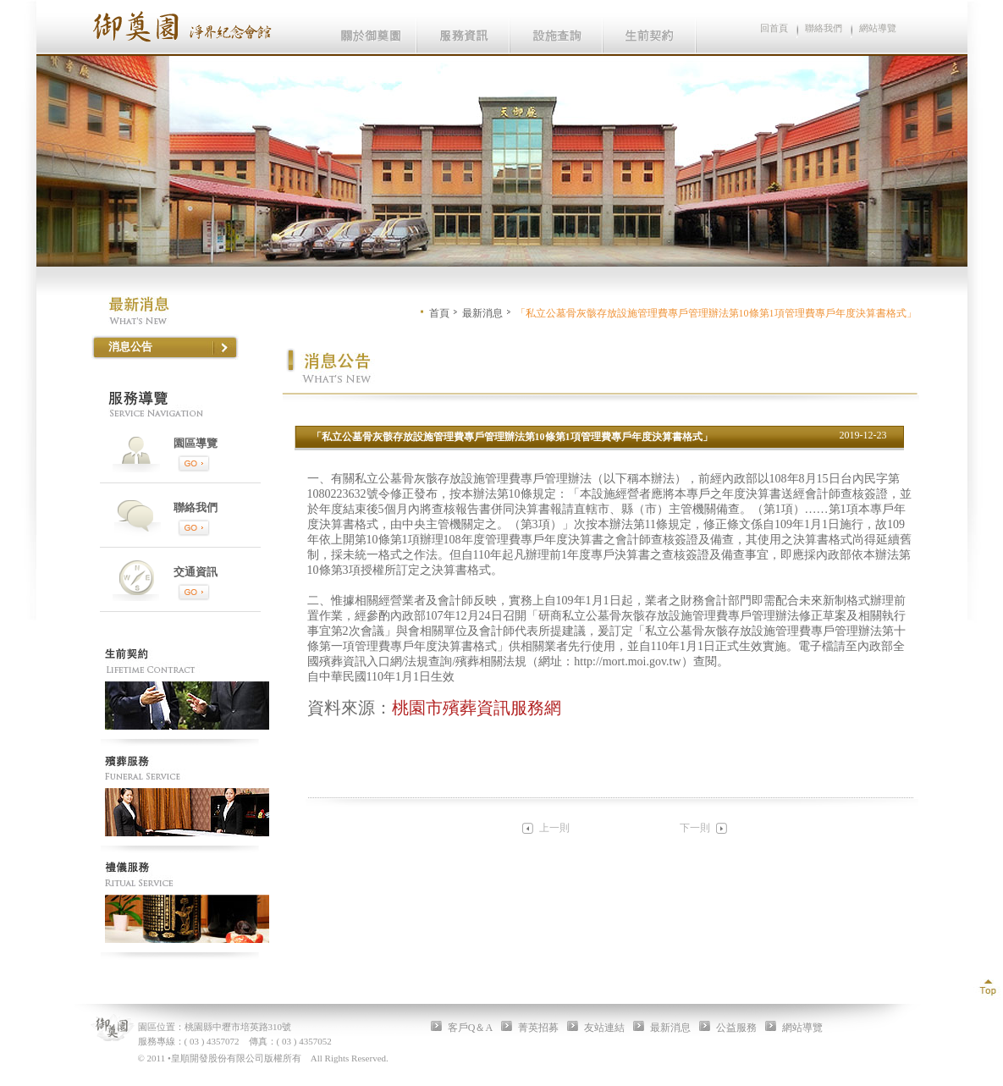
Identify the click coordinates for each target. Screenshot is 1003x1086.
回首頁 (774, 28)
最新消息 (482, 313)
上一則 (554, 828)
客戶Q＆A (470, 1028)
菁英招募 (538, 1028)
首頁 (439, 313)
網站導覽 (877, 28)
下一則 (695, 828)
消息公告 (130, 346)
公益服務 (736, 1028)
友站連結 (604, 1028)
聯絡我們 (823, 28)
